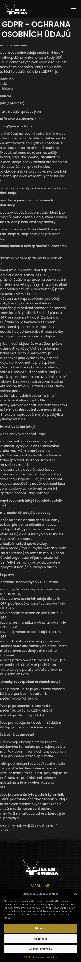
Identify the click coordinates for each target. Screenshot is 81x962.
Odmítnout (40, 938)
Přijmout (40, 928)
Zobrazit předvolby (40, 949)
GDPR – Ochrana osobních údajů (40, 957)
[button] (75, 894)
